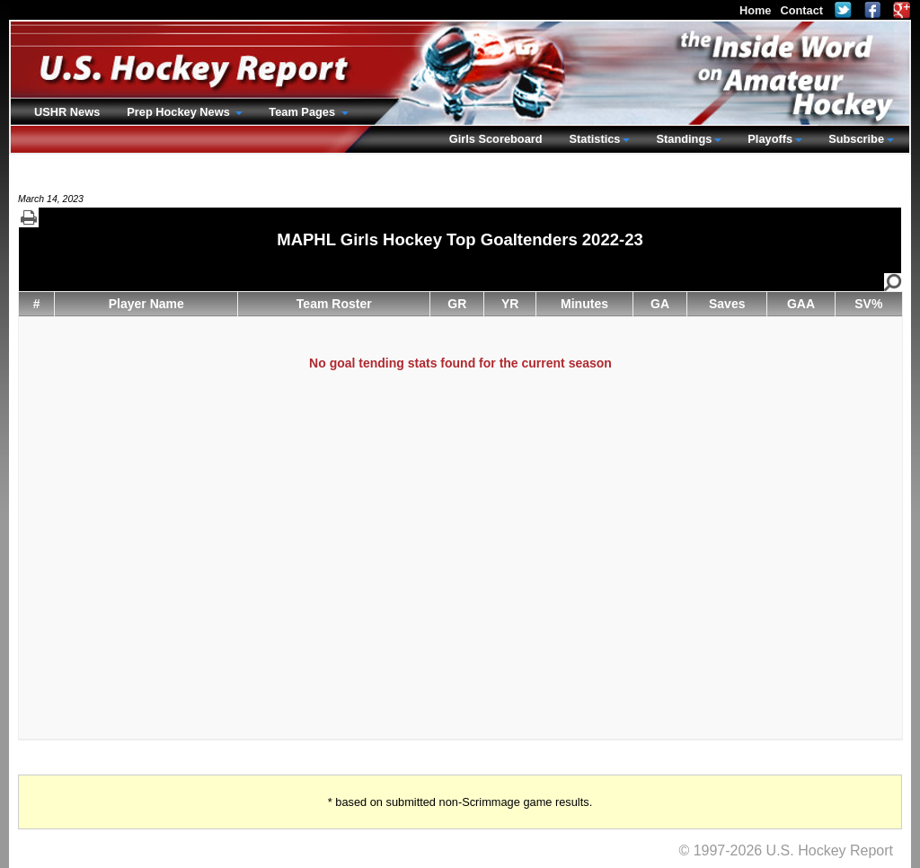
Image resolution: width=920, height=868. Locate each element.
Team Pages (303, 112)
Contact (801, 10)
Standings (684, 139)
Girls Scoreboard (496, 139)
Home (755, 10)
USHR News (67, 112)
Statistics (595, 139)
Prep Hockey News (180, 112)
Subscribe (856, 139)
